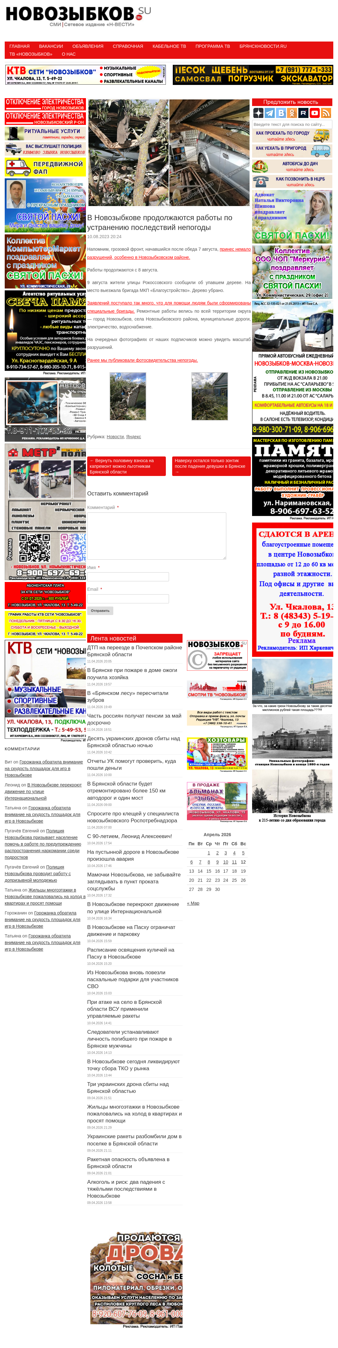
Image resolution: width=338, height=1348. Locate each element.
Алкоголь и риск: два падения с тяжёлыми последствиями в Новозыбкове (126, 1189)
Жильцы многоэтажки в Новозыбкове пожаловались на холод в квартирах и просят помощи (45, 896)
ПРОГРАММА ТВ (212, 46)
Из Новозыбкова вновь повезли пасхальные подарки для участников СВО (132, 979)
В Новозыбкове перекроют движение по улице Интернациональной (43, 791)
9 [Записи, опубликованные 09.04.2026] (217, 861)
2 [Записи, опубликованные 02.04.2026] (217, 852)
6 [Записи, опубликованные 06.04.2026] (191, 861)
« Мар (193, 903)
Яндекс (133, 436)
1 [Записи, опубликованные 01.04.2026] (209, 852)
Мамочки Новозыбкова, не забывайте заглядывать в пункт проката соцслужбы (134, 882)
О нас (69, 54)
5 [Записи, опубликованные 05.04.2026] (243, 852)
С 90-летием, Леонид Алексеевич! (129, 836)
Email (94, 589)
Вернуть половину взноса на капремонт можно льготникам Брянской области (122, 466)
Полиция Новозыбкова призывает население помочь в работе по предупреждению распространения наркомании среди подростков (43, 844)
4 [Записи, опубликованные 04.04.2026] (234, 852)
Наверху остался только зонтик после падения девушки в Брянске (210, 466)
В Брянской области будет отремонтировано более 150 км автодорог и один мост (126, 791)
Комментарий (103, 507)
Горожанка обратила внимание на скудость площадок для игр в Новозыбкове (44, 768)
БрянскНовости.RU (263, 46)
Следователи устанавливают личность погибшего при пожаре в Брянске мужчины (129, 1039)
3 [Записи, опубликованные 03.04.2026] (225, 852)
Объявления (87, 46)
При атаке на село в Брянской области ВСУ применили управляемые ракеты (124, 1009)
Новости (115, 436)
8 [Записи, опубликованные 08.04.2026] (209, 861)
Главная (19, 46)
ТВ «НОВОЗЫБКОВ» (30, 54)
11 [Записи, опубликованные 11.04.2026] (234, 861)
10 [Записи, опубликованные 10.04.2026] (225, 861)
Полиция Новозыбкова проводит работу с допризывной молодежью (38, 873)
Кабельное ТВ (169, 46)
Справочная (128, 46)
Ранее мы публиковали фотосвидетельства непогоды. (142, 360)
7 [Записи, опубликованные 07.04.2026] (200, 861)
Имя (93, 567)
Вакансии (51, 46)
